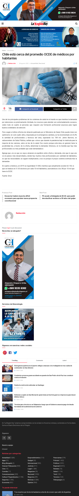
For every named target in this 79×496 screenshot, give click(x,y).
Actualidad (10, 50)
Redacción (12, 63)
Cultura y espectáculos (10, 477)
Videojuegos (57, 480)
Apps (4, 461)
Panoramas (57, 458)
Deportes (5, 480)
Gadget (30, 461)
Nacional (42, 63)
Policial (56, 461)
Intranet (4, 449)
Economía (5, 483)
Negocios (31, 477)
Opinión (30, 483)
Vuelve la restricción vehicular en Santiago (29, 385)
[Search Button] (76, 23)
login (8, 228)
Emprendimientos (34, 458)
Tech (55, 474)
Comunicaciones (8, 474)
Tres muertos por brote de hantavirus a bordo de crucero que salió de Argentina (42, 492)
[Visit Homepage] (39, 24)
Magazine (31, 472)
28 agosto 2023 (24, 63)
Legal (30, 469)
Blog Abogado (7, 463)
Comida (5, 472)
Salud (55, 472)
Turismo (56, 477)
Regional (56, 466)
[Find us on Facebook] (4, 438)
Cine (3, 469)
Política (56, 463)
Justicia (30, 466)
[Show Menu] (3, 23)
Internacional (32, 463)
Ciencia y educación (9, 466)
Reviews (56, 469)
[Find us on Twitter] (9, 438)
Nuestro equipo (7, 445)
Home (4, 50)
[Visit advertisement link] (39, 10)
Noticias (31, 480)
